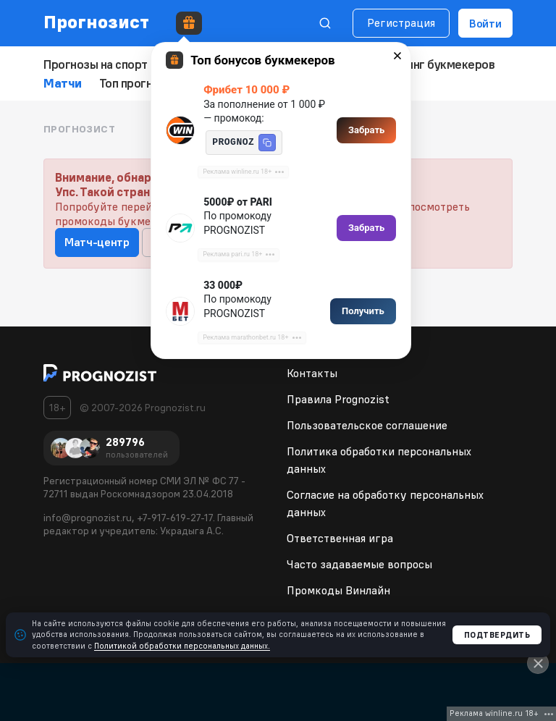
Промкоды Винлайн (338, 588)
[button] (267, 142)
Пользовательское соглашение (367, 423)
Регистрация (401, 22)
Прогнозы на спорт (93, 63)
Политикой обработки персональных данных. (182, 646)
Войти (485, 23)
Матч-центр (97, 239)
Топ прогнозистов (145, 81)
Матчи (61, 81)
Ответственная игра (340, 535)
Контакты (312, 370)
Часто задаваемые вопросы (359, 562)
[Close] (538, 663)
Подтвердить (497, 635)
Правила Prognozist (338, 396)
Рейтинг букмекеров (423, 63)
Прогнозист (96, 22)
